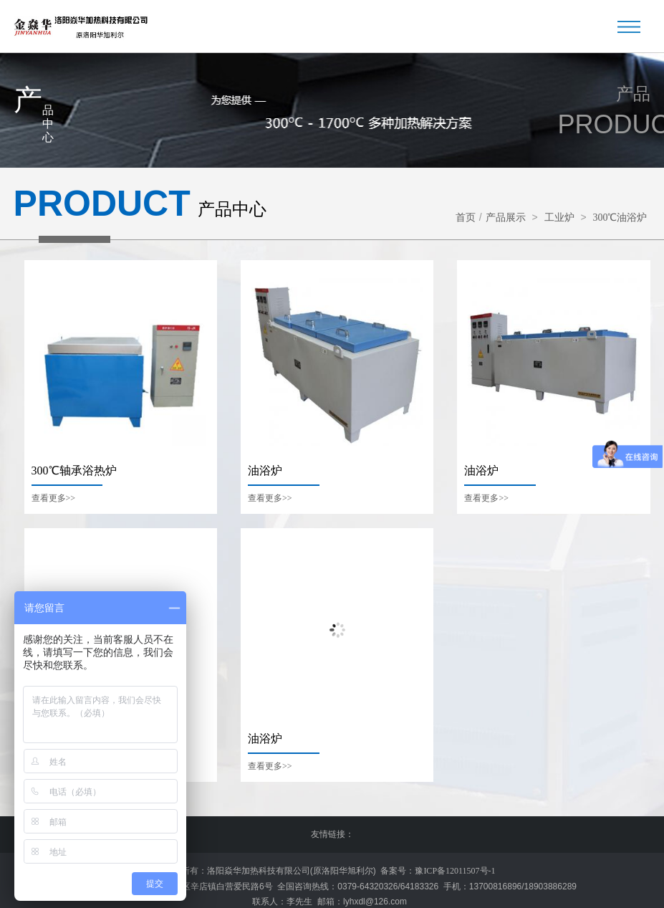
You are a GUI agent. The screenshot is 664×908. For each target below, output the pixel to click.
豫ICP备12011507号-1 (455, 870)
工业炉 (559, 217)
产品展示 (506, 217)
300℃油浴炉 (619, 217)
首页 (466, 217)
